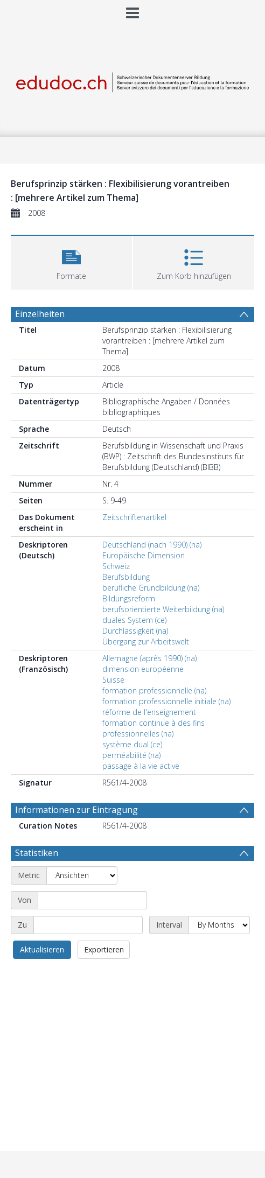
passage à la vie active (140, 766)
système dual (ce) (132, 744)
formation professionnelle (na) (154, 690)
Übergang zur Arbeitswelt (145, 641)
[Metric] (81, 875)
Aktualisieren (42, 949)
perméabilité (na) (131, 755)
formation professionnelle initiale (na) (166, 701)
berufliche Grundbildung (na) (150, 588)
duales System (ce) (134, 620)
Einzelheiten (40, 314)
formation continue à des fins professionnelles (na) (153, 728)
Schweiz (116, 566)
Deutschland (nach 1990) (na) (151, 544)
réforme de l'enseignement (149, 712)
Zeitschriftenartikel (134, 517)
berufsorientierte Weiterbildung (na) (163, 609)
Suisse (113, 680)
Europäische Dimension (143, 555)
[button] (71, 261)
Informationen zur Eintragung (76, 810)
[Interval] (219, 925)
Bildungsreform (128, 598)
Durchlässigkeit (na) (135, 631)
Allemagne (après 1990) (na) (149, 658)
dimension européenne (143, 669)
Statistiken (36, 853)
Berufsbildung (126, 577)
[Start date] (92, 900)
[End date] (88, 925)
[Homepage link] (133, 80)
